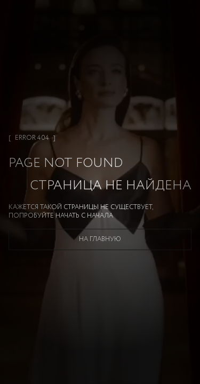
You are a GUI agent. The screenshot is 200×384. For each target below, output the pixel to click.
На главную (100, 239)
